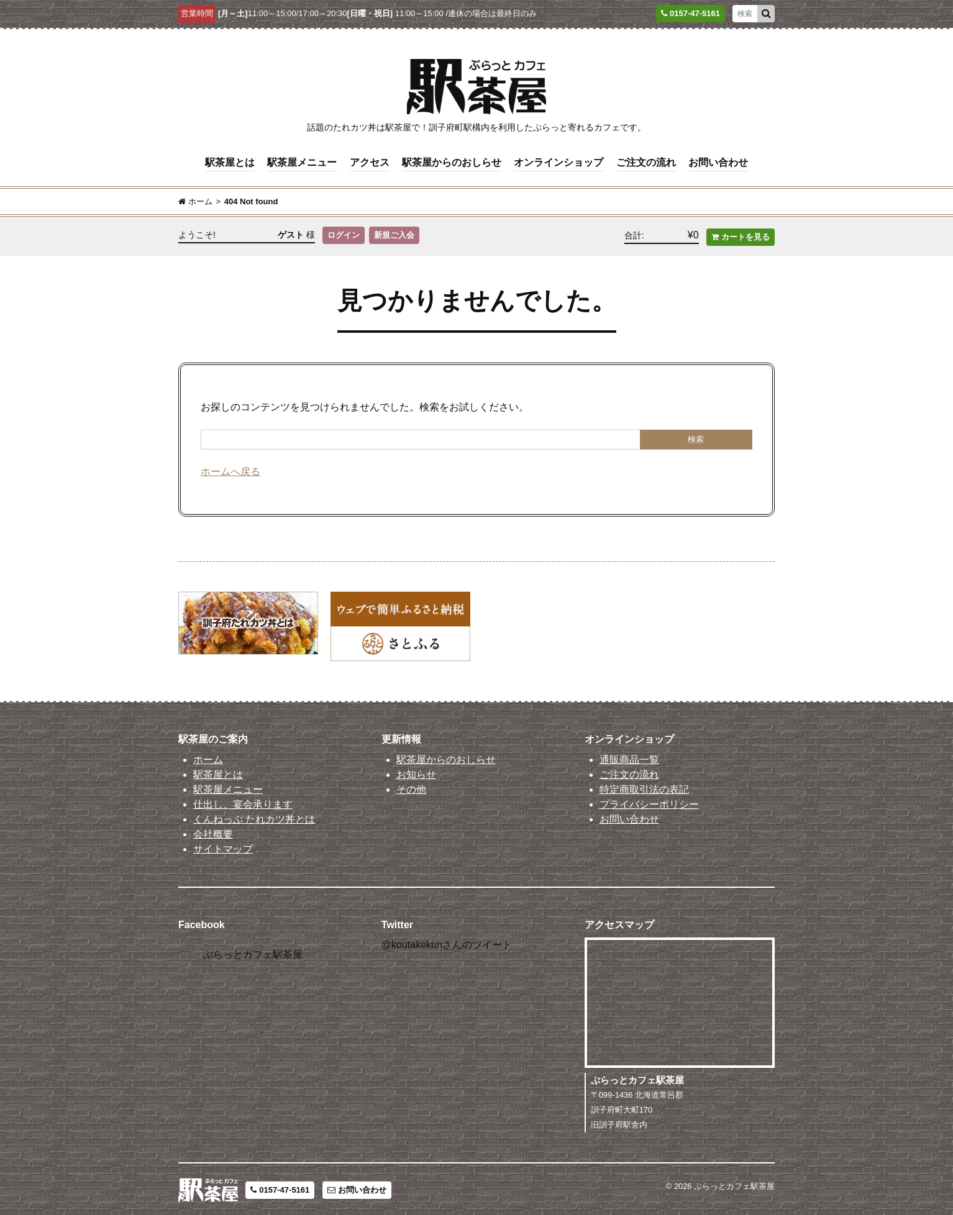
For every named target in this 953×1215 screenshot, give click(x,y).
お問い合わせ (718, 161)
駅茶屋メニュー (302, 161)
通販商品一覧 (629, 757)
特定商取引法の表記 (644, 787)
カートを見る (740, 234)
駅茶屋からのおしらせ (451, 161)
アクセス (370, 161)
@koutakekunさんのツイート (446, 942)
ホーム (208, 757)
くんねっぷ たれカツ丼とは (254, 816)
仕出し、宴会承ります (243, 802)
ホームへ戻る (230, 469)
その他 (411, 787)
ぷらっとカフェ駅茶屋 (253, 952)
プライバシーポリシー (649, 802)
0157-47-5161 (279, 1188)
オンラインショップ (558, 161)
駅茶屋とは (230, 161)
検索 (696, 436)
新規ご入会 (395, 234)
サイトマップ (223, 846)
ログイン (343, 234)
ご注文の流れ (646, 161)
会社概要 (213, 831)
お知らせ (416, 772)
